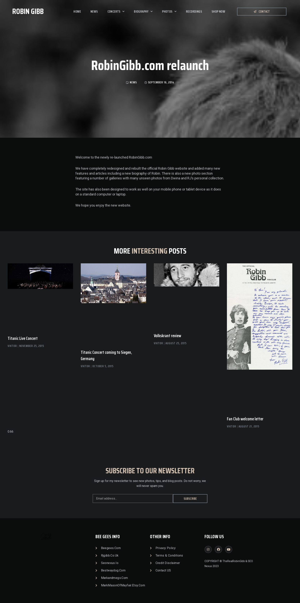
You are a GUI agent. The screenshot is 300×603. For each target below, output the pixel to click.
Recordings (194, 11)
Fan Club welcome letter (245, 419)
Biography (143, 11)
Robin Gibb (28, 11)
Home (77, 11)
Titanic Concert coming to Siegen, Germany (106, 355)
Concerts (116, 11)
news (133, 82)
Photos (169, 11)
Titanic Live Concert (23, 338)
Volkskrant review (167, 335)
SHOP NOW (218, 11)
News (94, 11)
